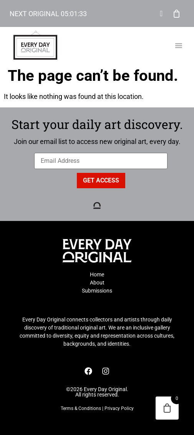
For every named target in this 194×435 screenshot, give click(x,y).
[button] (178, 45)
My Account (161, 13)
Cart (176, 13)
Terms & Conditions (81, 408)
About (97, 282)
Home (97, 274)
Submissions (97, 291)
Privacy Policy (119, 408)
